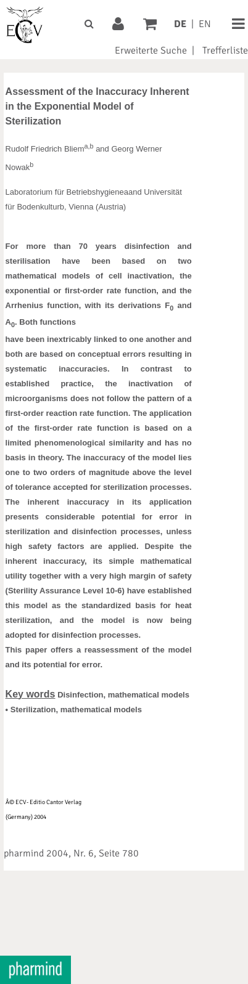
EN (205, 24)
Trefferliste (225, 50)
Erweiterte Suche (151, 50)
